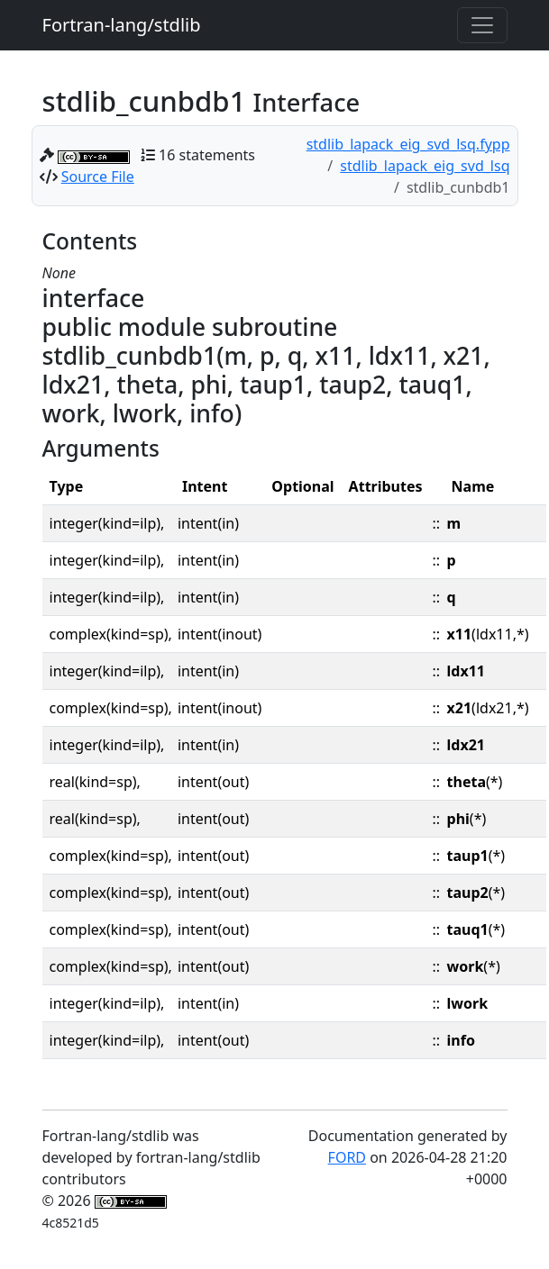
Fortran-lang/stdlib (121, 25)
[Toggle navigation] (482, 25)
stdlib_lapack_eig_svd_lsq (424, 166)
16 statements (207, 155)
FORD (347, 1157)
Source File (97, 176)
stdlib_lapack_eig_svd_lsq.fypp (408, 144)
